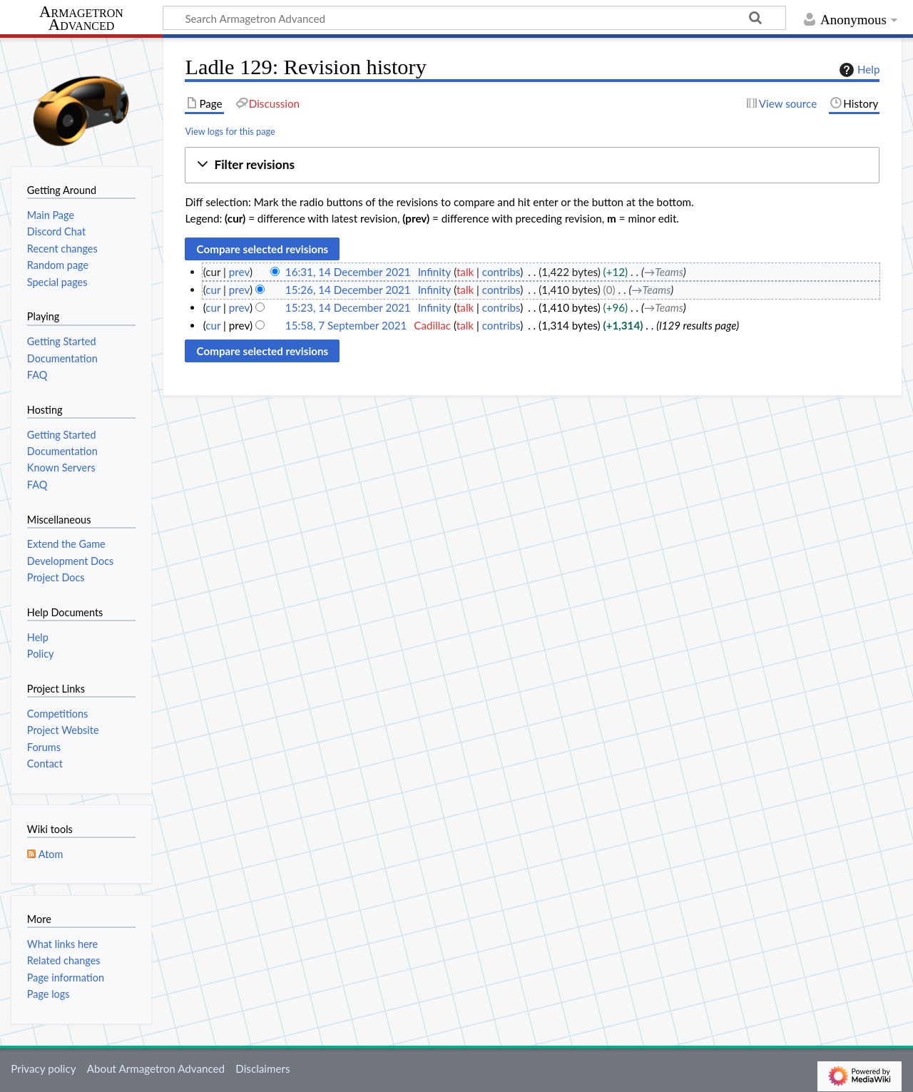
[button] (532, 165)
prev (239, 271)
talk (465, 271)
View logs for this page (230, 131)
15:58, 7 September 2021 (346, 325)
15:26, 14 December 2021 (348, 289)
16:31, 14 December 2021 (348, 271)
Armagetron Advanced (81, 19)
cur (212, 289)
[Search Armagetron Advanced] (474, 17)
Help (857, 70)
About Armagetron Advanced (156, 1068)
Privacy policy (43, 1068)
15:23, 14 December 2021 (348, 307)
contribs (501, 271)
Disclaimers (262, 1068)
